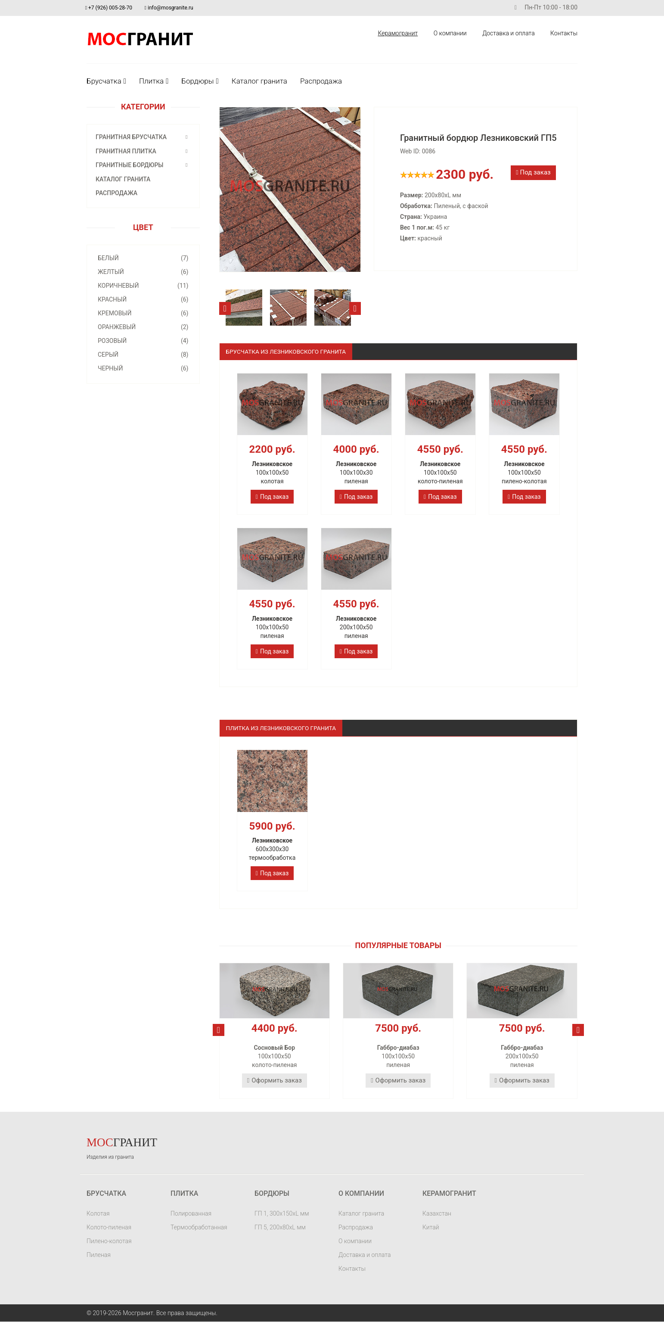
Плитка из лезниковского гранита (283, 728)
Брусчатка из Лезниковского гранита (288, 351)
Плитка (153, 81)
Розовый (143, 340)
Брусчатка (106, 81)
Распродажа (321, 81)
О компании (449, 33)
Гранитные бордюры (129, 165)
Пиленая (99, 1255)
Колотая (98, 1213)
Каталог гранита (259, 81)
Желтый (143, 272)
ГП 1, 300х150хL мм (281, 1213)
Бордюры (199, 81)
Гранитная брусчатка (131, 137)
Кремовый (143, 313)
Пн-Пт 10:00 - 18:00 (542, 8)
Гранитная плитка (126, 151)
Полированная (191, 1213)
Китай (430, 1227)
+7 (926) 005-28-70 (110, 8)
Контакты (563, 33)
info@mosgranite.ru (171, 8)
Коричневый (143, 285)
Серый (143, 354)
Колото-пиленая (109, 1227)
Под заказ (533, 172)
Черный (143, 368)
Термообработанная (199, 1227)
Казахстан (436, 1213)
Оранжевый (143, 327)
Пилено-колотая (109, 1241)
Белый (143, 258)
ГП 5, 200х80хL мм (280, 1227)
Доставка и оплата (508, 33)
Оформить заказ (274, 1081)
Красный (143, 299)
